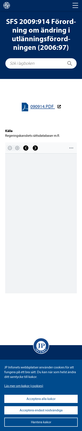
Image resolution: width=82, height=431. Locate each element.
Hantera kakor (41, 422)
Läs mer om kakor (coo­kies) (23, 386)
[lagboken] (6, 5)
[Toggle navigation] (75, 5)
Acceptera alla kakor (41, 399)
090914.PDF (42, 106)
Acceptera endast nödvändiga (41, 410)
